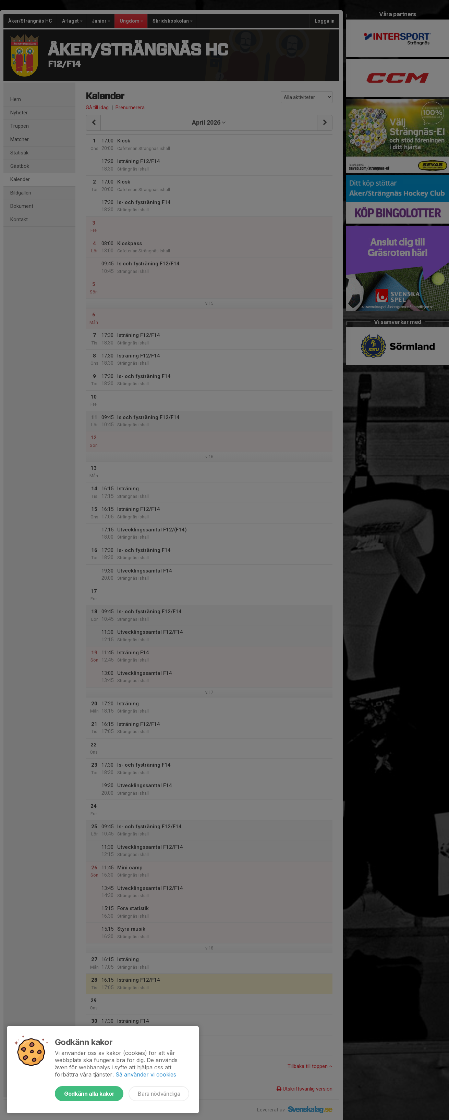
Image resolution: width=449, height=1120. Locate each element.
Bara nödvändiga (159, 1093)
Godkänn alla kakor (89, 1093)
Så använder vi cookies (146, 1074)
